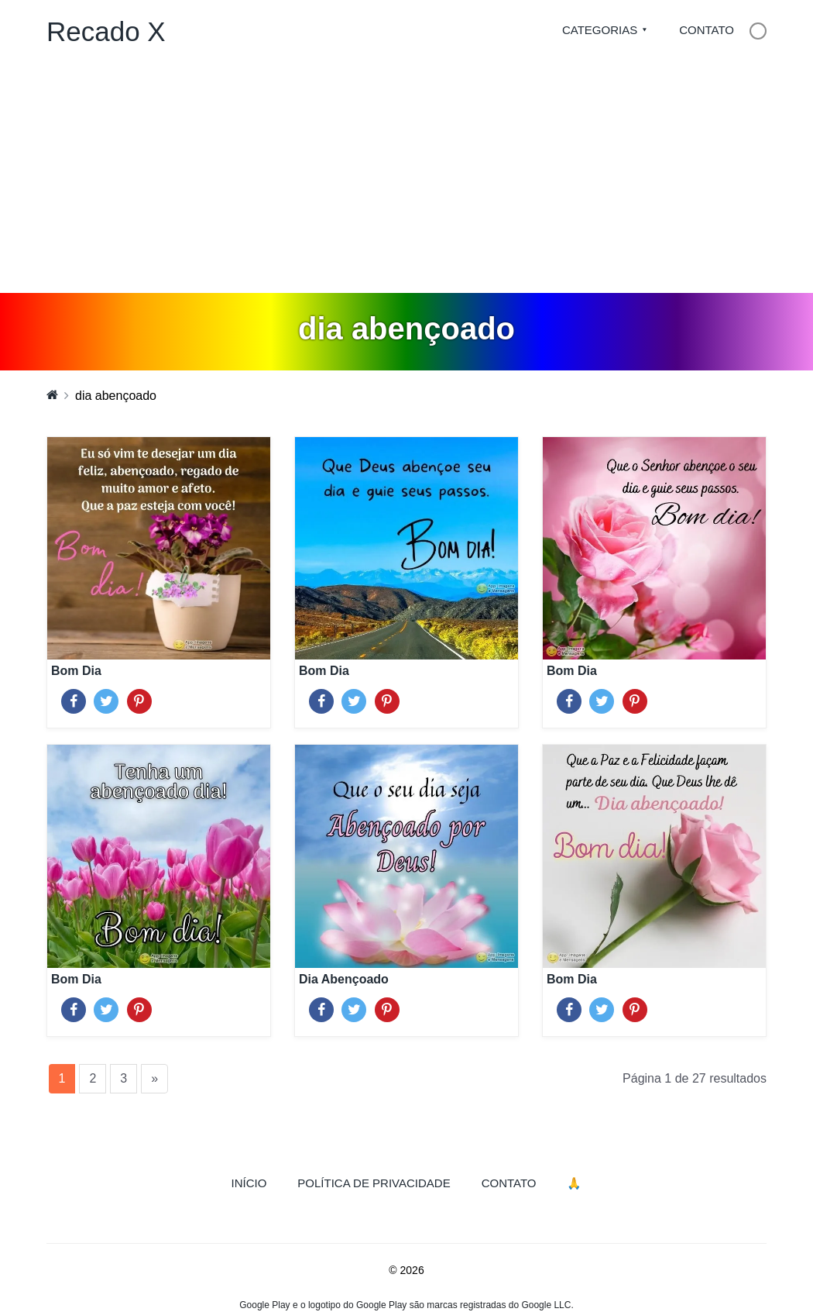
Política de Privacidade (373, 1183)
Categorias (599, 29)
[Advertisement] (406, 176)
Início (257, 1182)
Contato (706, 29)
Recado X (106, 31)
